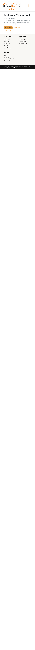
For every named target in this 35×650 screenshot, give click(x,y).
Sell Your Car (22, 40)
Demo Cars (7, 43)
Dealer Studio (13, 67)
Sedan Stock (7, 49)
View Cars (17, 27)
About (5, 55)
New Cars (6, 41)
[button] (30, 5)
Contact (6, 57)
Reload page (8, 30)
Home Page (8, 27)
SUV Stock (7, 47)
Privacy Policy (8, 60)
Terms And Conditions (10, 59)
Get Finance (22, 41)
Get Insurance (23, 43)
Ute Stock (7, 45)
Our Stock (7, 40)
